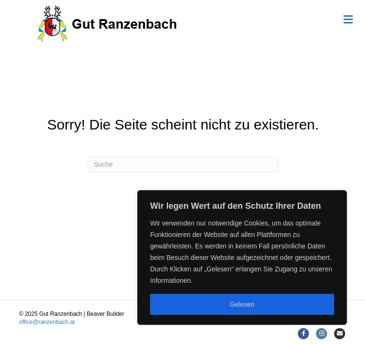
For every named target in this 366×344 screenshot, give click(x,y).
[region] (242, 257)
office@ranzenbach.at (47, 322)
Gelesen (242, 304)
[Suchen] (183, 164)
